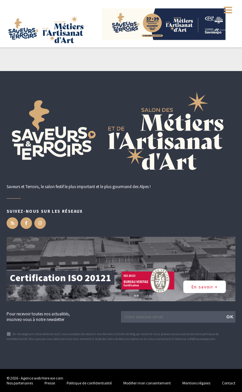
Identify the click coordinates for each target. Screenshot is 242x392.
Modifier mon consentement (147, 382)
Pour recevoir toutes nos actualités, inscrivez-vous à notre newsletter (38, 316)
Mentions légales (196, 382)
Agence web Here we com (42, 378)
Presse (50, 382)
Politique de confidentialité (89, 382)
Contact (228, 382)
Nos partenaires (20, 382)
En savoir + (205, 287)
